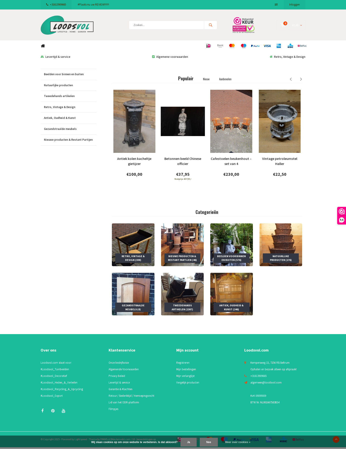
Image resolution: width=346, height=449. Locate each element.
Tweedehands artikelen (70, 98)
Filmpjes (113, 411)
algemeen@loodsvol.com (266, 384)
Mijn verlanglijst (185, 378)
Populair (186, 80)
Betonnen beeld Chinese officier (182, 163)
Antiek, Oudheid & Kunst (70, 119)
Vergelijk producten (187, 384)
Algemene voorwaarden (170, 58)
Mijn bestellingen (186, 371)
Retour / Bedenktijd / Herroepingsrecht (131, 398)
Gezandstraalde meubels (70, 130)
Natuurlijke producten (70, 87)
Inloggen (294, 4)
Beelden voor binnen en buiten (70, 76)
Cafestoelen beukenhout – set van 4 (231, 163)
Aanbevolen (225, 81)
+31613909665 (56, 4)
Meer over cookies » (237, 442)
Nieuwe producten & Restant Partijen (70, 142)
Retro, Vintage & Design (287, 58)
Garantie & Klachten (120, 391)
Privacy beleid (117, 378)
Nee (208, 442)
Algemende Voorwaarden (124, 371)
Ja (188, 442)
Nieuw (206, 81)
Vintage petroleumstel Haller (279, 163)
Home (42, 47)
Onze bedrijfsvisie (119, 365)
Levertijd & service (55, 58)
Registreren (183, 365)
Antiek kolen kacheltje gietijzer (134, 163)
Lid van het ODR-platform (124, 404)
